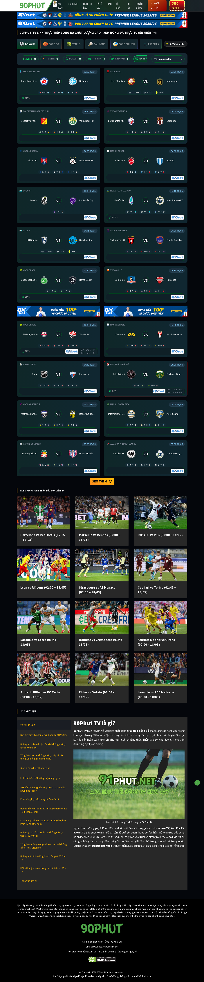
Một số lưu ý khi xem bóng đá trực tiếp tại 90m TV (43, 870)
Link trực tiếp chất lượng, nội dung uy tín (40, 778)
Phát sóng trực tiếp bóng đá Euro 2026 (39, 799)
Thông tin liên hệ (28, 880)
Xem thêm (102, 481)
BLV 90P (73, 59)
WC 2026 (60, 5)
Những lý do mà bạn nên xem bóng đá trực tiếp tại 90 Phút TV (41, 834)
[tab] (27, 44)
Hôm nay (97, 59)
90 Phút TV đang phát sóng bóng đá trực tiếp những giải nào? (42, 789)
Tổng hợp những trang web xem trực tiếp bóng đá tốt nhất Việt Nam (43, 846)
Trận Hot (50, 59)
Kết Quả (118, 5)
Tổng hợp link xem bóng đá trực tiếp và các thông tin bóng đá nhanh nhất (41, 757)
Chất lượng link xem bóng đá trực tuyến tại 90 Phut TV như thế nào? (43, 822)
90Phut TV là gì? (28, 724)
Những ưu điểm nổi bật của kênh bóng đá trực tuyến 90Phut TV (43, 746)
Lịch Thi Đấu (87, 5)
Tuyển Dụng (139, 5)
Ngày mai (120, 59)
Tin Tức (128, 5)
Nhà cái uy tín (155, 5)
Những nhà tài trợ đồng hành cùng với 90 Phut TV (43, 858)
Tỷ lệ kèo (99, 5)
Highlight (73, 4)
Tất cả (142, 59)
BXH (109, 4)
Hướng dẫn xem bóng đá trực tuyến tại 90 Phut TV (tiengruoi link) (43, 810)
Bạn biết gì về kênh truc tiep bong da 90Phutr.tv (43, 735)
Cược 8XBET (175, 5)
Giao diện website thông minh (35, 768)
